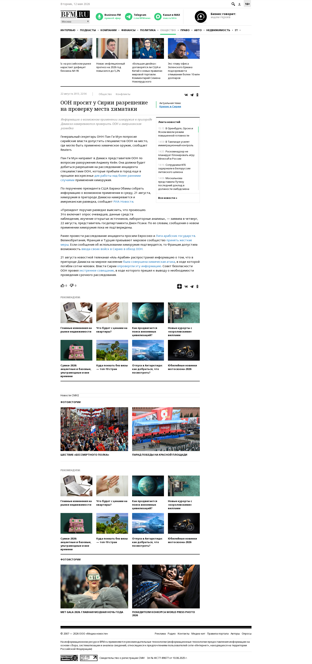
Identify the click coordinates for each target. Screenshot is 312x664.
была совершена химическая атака (149, 262)
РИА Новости (123, 201)
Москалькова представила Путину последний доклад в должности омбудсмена (173, 183)
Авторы (235, 633)
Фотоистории (70, 402)
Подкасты (88, 30)
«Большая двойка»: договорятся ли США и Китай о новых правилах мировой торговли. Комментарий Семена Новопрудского (147, 72)
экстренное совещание (96, 270)
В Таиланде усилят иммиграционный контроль (175, 143)
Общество (168, 30)
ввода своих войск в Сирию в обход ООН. (112, 249)
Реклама (160, 633)
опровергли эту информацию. (139, 266)
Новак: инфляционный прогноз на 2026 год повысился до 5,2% (110, 67)
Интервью (67, 30)
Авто (198, 30)
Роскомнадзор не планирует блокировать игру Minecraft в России (176, 155)
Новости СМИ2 (69, 395)
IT (236, 30)
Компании (108, 30)
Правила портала (218, 633)
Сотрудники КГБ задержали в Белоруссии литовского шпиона (174, 168)
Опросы (247, 633)
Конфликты (123, 94)
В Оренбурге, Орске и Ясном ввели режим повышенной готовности (175, 132)
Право (185, 30)
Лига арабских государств (175, 236)
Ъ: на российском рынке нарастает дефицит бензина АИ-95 (75, 67)
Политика (148, 30)
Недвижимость (218, 30)
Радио (172, 633)
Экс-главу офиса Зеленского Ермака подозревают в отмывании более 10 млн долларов (184, 71)
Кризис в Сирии (170, 106)
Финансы (128, 30)
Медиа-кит (198, 633)
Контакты (183, 633)
